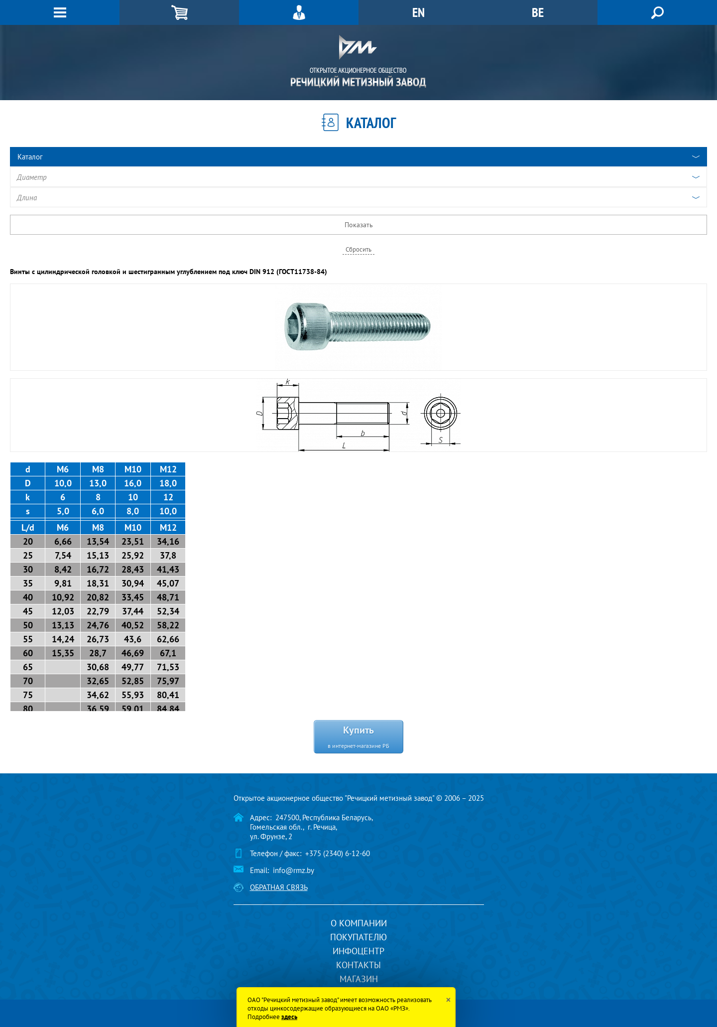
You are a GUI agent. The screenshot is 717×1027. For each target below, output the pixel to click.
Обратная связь (279, 887)
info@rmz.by (293, 870)
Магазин (359, 979)
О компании (359, 923)
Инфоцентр (358, 951)
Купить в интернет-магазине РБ (358, 736)
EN (418, 12)
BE (538, 12)
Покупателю (358, 937)
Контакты (358, 965)
